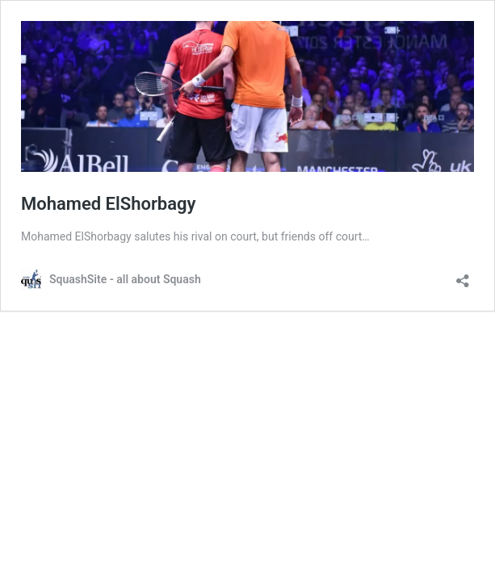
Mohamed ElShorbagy (108, 204)
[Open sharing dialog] (462, 275)
